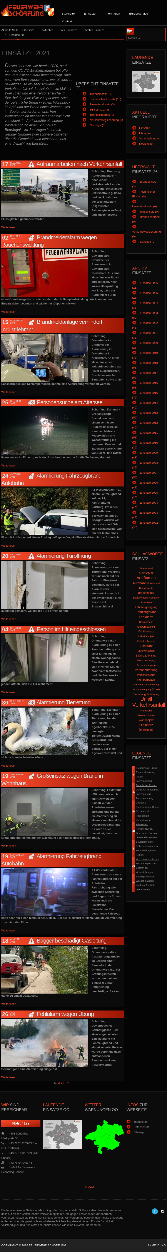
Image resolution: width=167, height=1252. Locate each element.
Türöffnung (153, 694)
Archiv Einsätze (95, 30)
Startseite (68, 13)
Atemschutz (146, 573)
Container (154, 597)
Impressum (140, 1121)
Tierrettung (139, 694)
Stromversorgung (141, 689)
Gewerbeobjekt (146, 626)
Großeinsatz (146, 631)
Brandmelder (146, 592)
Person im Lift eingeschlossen (71, 629)
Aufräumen (146, 578)
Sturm (156, 689)
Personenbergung (146, 665)
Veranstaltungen (149, 138)
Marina (152, 655)
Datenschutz (141, 1127)
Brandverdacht (141, 597)
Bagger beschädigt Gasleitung (71, 940)
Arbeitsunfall (146, 568)
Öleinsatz (146, 725)
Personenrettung (146, 670)
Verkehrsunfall (148, 704)
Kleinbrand (146, 646)
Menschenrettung (146, 660)
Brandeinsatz (146, 588)
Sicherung (153, 684)
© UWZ (89, 1186)
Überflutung (146, 729)
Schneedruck (140, 684)
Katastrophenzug (146, 641)
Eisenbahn (146, 602)
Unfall (146, 699)
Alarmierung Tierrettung (64, 702)
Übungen (145, 133)
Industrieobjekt (146, 636)
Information (112, 13)
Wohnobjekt (146, 720)
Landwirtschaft (146, 650)
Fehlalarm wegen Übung (65, 1014)
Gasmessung (146, 622)
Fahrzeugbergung (146, 607)
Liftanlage (141, 655)
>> (68, 1082)
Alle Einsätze (69, 30)
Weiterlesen (8, 227)
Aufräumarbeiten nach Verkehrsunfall (79, 164)
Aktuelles (47, 30)
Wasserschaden (146, 715)
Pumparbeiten (146, 679)
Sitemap (139, 1132)
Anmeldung (157, 1245)
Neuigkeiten (146, 143)
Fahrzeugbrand (146, 612)
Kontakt (67, 21)
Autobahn (140, 583)
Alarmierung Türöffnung (64, 555)
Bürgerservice (138, 13)
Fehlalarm (146, 617)
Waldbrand (146, 710)
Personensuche (146, 674)
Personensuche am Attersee (69, 402)
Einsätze (90, 13)
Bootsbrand (153, 583)
